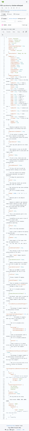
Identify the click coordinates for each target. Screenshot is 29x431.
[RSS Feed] (2, 8)
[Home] (3, 2)
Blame (14, 31)
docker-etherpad (17, 5)
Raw (3, 31)
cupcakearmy (7, 5)
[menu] (7, 429)
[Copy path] (24, 18)
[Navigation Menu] (26, 2)
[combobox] (8, 21)
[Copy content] (26, 32)
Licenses (18, 429)
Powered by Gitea (11, 425)
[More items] (27, 14)
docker (9, 25)
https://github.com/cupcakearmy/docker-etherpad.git (15, 10)
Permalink (8, 31)
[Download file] (23, 32)
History (19, 31)
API (23, 429)
